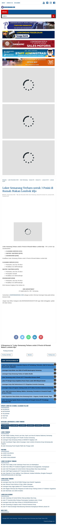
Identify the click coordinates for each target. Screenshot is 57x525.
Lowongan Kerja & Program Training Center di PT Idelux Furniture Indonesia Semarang (27, 387)
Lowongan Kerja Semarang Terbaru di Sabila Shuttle (17, 374)
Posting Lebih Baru (6, 354)
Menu (4, 12)
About (3, 3)
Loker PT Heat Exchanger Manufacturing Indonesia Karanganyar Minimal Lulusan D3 (25, 506)
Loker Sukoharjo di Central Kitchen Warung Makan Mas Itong (19, 498)
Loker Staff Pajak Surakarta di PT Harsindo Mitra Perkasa (18, 471)
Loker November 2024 (23, 194)
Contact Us (10, 3)
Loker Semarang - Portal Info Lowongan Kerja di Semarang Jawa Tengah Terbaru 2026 (28, 518)
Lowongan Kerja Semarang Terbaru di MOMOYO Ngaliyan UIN (19, 440)
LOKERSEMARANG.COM (16, 295)
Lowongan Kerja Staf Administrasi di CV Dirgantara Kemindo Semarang (23, 384)
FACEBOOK (5, 409)
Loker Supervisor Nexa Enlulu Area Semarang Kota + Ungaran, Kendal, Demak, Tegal (27, 396)
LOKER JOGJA (6, 455)
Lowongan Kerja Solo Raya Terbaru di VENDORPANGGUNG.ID (20, 502)
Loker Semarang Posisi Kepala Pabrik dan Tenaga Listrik (18, 446)
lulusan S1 (44, 194)
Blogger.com (52, 521)
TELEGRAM (5, 413)
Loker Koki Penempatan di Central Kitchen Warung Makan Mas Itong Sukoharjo (24, 469)
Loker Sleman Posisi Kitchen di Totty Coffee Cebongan (17, 484)
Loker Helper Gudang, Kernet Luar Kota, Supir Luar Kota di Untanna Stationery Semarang (27, 435)
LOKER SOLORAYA (8, 453)
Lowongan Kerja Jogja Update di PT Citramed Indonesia (17, 486)
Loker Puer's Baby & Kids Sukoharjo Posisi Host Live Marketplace (20, 464)
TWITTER (5, 416)
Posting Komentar (8, 350)
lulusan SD (5, 427)
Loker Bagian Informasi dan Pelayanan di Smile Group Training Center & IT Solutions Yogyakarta (29, 488)
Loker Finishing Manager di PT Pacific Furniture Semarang (18, 437)
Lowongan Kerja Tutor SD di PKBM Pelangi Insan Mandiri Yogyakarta (21, 482)
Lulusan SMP (14, 425)
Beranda (30, 354)
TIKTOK (4, 418)
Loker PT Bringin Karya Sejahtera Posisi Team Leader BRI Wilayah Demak (23, 380)
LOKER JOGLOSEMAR (9, 457)
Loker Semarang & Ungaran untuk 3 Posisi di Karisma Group (19, 504)
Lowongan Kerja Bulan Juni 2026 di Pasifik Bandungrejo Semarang (22, 370)
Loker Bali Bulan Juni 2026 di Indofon (12, 490)
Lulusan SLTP (5, 196)
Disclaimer (17, 3)
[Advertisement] (28, 210)
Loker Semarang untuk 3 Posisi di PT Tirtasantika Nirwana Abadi (21, 377)
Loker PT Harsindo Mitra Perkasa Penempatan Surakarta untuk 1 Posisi (22, 500)
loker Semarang (32, 194)
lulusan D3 (39, 194)
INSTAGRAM (6, 411)
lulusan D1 (22, 425)
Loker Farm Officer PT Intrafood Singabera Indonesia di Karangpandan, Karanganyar (25, 466)
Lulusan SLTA (51, 194)
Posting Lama (51, 354)
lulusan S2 (46, 425)
